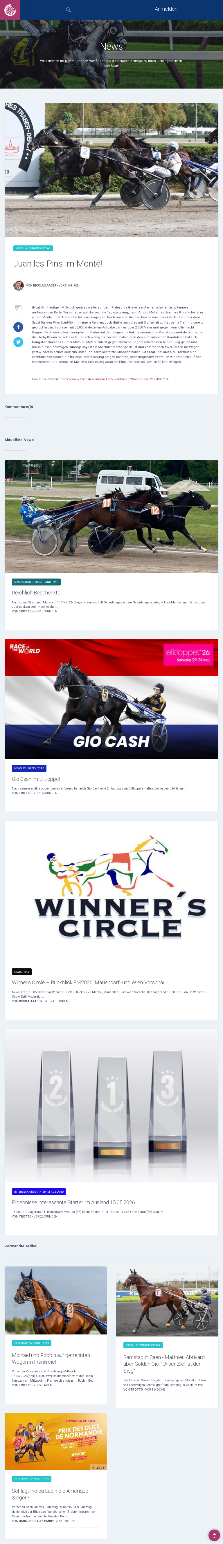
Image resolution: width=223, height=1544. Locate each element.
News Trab (21, 971)
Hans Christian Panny (36, 1521)
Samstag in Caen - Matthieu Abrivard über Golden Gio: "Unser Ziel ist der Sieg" (164, 1364)
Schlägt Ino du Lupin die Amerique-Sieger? (51, 1494)
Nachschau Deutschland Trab (36, 582)
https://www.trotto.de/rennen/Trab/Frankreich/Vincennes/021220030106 (115, 379)
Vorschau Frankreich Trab (33, 248)
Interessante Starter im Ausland (39, 1191)
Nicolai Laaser (45, 285)
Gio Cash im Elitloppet (36, 779)
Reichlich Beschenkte (36, 593)
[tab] (68, 10)
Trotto (25, 611)
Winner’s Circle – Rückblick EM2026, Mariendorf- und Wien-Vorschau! (89, 982)
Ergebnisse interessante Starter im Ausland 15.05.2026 (73, 1202)
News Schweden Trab (29, 768)
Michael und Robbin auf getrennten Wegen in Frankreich (51, 1358)
